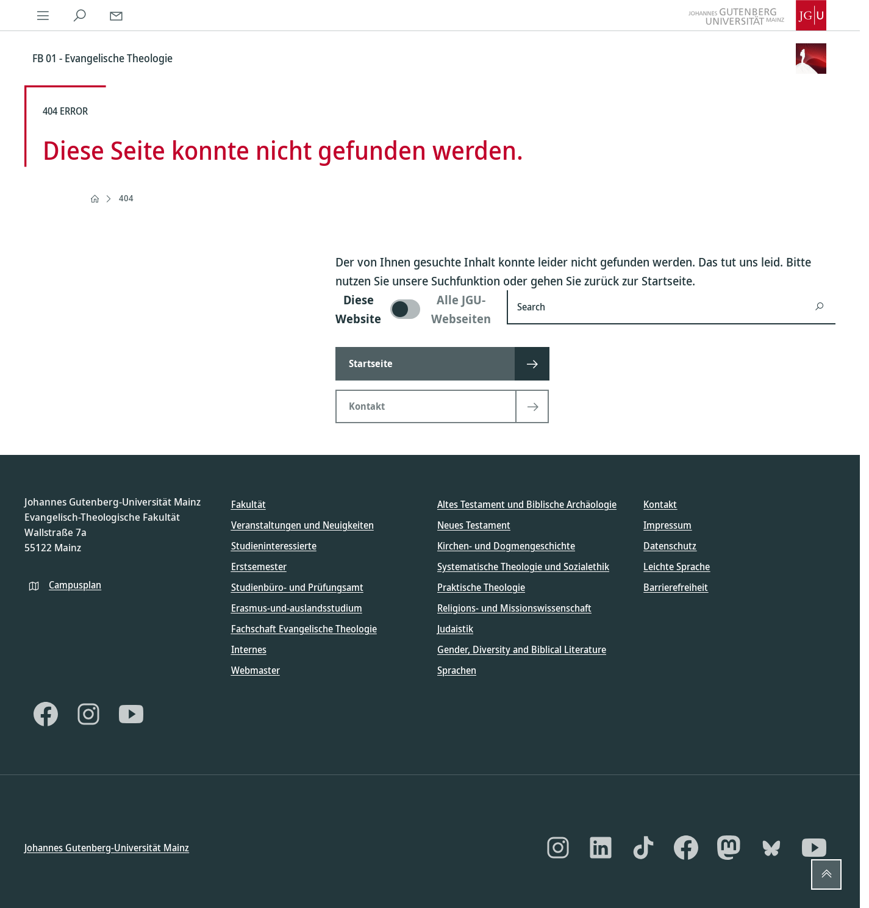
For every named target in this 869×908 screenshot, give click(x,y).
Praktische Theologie (481, 587)
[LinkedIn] (600, 847)
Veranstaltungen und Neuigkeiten (302, 525)
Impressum (667, 525)
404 (126, 198)
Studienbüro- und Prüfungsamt (297, 587)
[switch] (413, 309)
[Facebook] (46, 714)
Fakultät (248, 504)
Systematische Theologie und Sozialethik (523, 566)
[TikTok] (643, 847)
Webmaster (255, 670)
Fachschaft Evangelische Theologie (304, 628)
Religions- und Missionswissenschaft (514, 608)
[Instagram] (88, 714)
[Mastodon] (729, 847)
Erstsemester (259, 566)
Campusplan (75, 584)
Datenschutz (669, 545)
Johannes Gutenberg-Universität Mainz (106, 847)
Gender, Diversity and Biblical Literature (521, 649)
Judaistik (455, 628)
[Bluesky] (771, 847)
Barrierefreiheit (675, 587)
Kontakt (660, 504)
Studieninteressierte (273, 545)
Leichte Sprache (676, 566)
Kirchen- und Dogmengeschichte (506, 545)
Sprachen (456, 670)
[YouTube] (131, 714)
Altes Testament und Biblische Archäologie (527, 504)
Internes (248, 649)
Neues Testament (473, 525)
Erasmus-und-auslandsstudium (296, 608)
